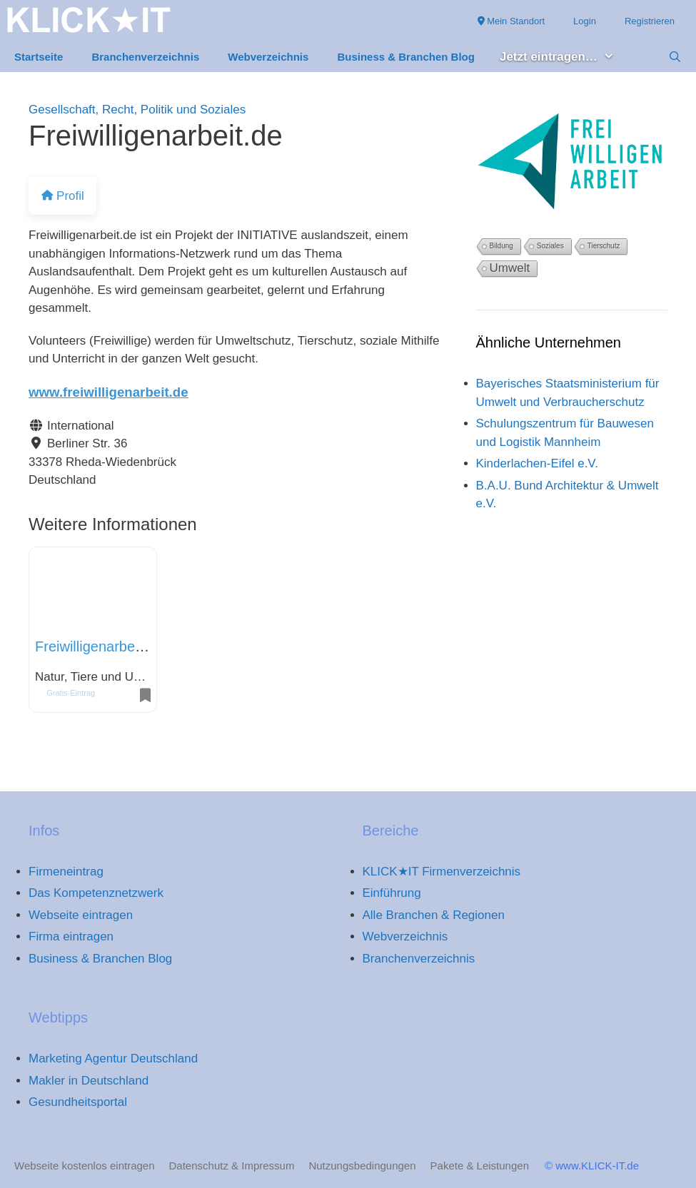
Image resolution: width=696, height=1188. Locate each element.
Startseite (38, 57)
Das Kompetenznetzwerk (96, 893)
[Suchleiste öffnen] (675, 57)
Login (584, 21)
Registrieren (650, 21)
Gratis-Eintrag (70, 693)
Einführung (392, 893)
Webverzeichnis (268, 57)
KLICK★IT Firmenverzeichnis (442, 871)
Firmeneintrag (66, 871)
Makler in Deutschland (88, 1080)
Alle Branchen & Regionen (434, 915)
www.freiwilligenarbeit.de (108, 392)
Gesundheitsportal (78, 1102)
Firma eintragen (71, 936)
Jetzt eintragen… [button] (564, 57)
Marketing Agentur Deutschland (113, 1058)
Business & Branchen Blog (406, 57)
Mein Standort (511, 21)
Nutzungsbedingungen (361, 1165)
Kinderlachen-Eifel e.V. (537, 463)
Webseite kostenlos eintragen (84, 1165)
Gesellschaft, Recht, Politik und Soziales (137, 109)
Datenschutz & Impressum (232, 1165)
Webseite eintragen (81, 915)
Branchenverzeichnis (145, 57)
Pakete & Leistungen (479, 1165)
